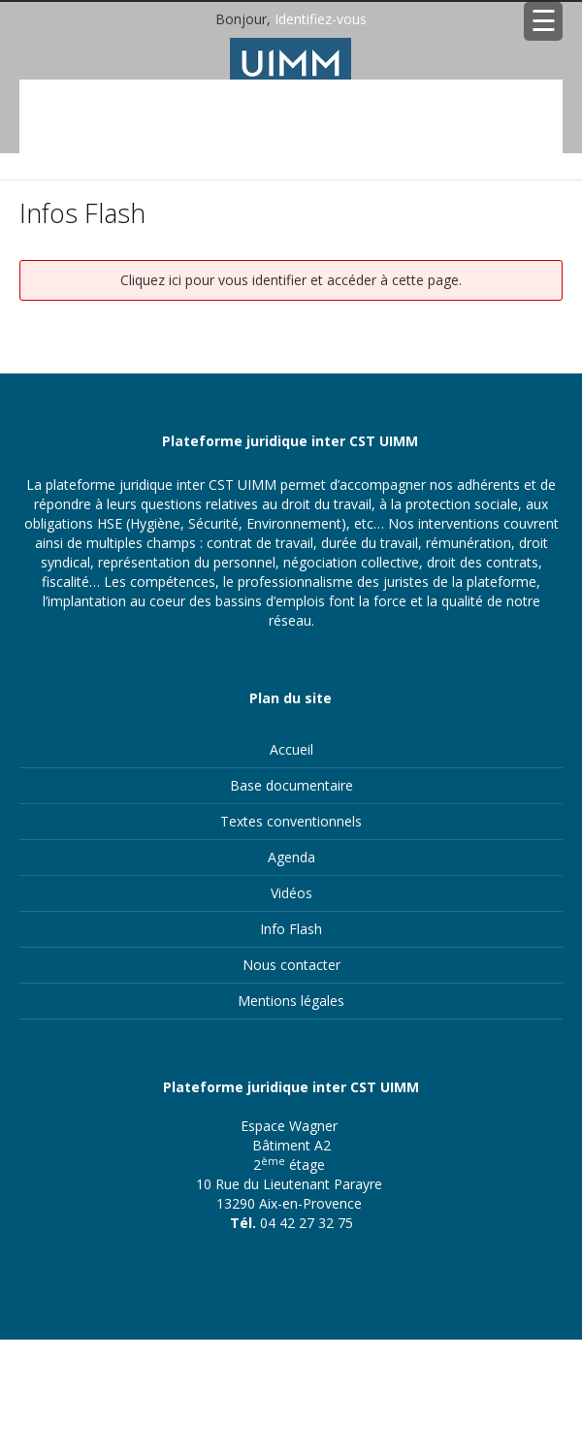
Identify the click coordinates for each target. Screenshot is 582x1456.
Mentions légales (291, 1000)
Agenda (291, 857)
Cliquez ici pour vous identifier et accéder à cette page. (291, 280)
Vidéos (291, 893)
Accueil (291, 749)
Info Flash (291, 929)
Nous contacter (291, 964)
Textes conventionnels (291, 821)
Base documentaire (291, 785)
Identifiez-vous (321, 19)
